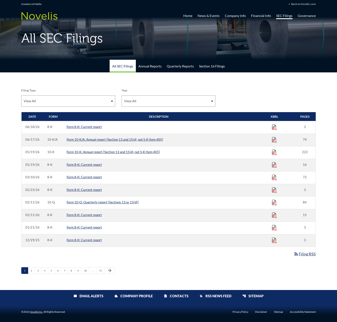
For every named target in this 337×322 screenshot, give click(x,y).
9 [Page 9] (79, 270)
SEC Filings (284, 16)
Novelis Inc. (36, 312)
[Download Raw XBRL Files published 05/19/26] (274, 152)
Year (125, 90)
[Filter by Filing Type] (68, 101)
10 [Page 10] (86, 270)
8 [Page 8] (72, 270)
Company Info (235, 16)
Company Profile (133, 296)
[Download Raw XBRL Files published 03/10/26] (274, 177)
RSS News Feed (215, 296)
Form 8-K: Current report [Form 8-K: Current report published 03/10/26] (84, 177)
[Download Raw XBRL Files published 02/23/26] (274, 189)
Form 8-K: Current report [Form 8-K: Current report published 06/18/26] (84, 127)
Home (187, 16)
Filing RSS (305, 254)
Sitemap (252, 296)
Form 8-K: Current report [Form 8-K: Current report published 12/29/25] (84, 240)
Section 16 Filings (212, 66)
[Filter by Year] (169, 101)
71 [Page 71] (101, 270)
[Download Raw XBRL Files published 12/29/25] (274, 240)
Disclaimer (261, 312)
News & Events (209, 16)
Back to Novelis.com (303, 4)
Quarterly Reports (180, 66)
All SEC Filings (122, 66)
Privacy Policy (240, 312)
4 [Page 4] (46, 270)
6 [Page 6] (59, 270)
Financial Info (261, 16)
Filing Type (28, 90)
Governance (307, 16)
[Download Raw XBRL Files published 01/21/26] (274, 227)
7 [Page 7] (66, 270)
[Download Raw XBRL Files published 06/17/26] (274, 139)
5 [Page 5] (53, 270)
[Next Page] (109, 270)
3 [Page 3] (39, 270)
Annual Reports (150, 66)
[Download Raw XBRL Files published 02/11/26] (274, 202)
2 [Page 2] (33, 270)
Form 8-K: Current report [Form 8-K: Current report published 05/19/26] (84, 164)
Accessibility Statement (303, 312)
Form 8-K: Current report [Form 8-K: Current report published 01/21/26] (84, 227)
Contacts (176, 296)
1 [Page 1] (26, 270)
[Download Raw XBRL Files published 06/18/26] (274, 127)
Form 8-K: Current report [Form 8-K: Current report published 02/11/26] (84, 215)
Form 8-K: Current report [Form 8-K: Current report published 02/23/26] (84, 190)
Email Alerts (88, 296)
